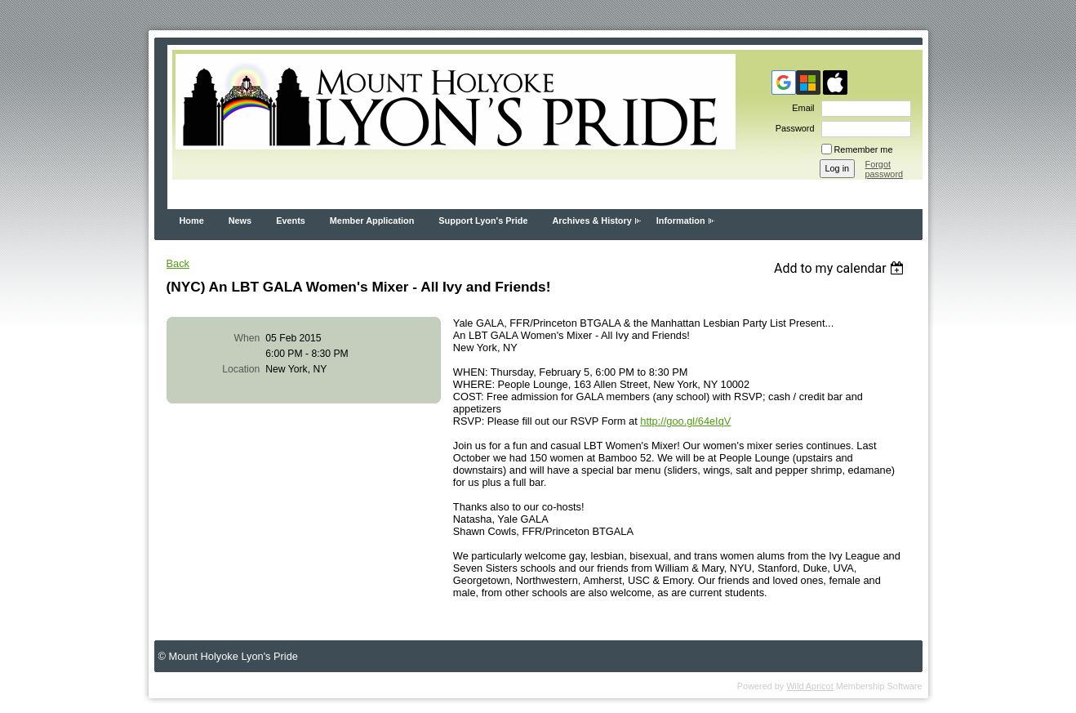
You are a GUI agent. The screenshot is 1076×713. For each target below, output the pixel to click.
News (240, 220)
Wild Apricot (809, 686)
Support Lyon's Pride (482, 220)
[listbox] (841, 268)
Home (192, 220)
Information (680, 220)
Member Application (372, 220)
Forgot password (884, 169)
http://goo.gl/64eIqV (685, 421)
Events (290, 220)
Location (241, 369)
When (247, 338)
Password (792, 128)
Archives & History (591, 220)
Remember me (863, 149)
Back (178, 263)
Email (800, 108)
